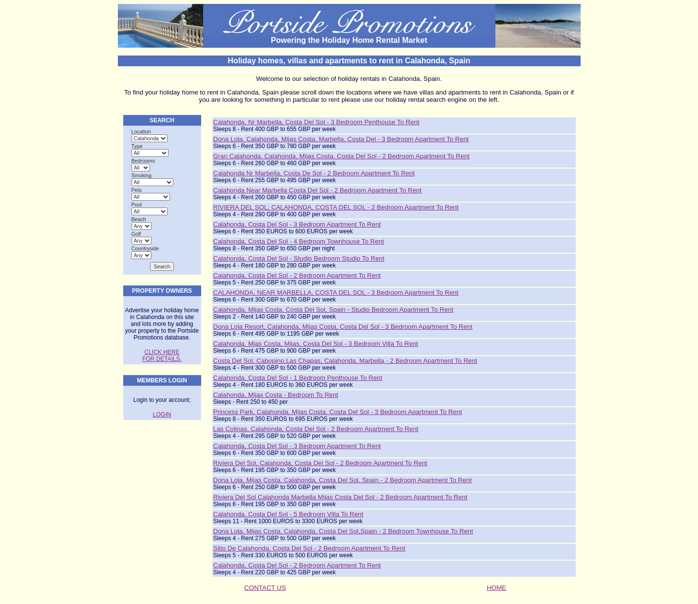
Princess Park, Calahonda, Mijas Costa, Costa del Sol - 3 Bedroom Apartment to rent (337, 411)
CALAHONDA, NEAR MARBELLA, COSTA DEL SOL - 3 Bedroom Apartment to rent (336, 292)
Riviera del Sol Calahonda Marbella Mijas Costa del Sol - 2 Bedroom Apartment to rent (340, 497)
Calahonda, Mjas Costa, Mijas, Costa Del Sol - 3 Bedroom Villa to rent (315, 343)
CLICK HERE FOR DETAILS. (162, 355)
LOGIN (162, 414)
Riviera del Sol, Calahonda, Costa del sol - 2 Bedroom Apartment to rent (320, 463)
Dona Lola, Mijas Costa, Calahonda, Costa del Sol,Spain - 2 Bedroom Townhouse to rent (343, 531)
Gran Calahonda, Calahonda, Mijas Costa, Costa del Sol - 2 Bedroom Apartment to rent (341, 156)
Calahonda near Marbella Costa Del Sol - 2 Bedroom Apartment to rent (317, 190)
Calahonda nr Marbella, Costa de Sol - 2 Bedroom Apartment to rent (314, 173)
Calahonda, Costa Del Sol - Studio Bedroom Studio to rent (299, 258)
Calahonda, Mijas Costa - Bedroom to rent (276, 394)
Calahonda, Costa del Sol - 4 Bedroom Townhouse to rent (298, 241)
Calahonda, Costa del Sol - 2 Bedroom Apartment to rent (297, 275)
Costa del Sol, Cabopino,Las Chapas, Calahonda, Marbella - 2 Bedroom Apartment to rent (345, 360)
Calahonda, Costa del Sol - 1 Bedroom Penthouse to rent (297, 377)
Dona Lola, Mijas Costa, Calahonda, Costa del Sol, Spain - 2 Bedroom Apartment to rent (342, 480)
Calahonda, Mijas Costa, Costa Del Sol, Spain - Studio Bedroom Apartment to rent (333, 309)
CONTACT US (264, 587)
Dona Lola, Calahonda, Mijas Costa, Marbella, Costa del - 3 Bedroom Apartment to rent (341, 139)
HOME (496, 587)
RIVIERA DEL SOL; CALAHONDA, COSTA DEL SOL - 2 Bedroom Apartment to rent (336, 207)
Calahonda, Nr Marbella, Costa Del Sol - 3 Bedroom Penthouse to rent (316, 122)
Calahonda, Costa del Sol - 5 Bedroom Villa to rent (288, 514)
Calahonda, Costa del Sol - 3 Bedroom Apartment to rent (297, 224)
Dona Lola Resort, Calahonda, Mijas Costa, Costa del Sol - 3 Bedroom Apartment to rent (342, 326)
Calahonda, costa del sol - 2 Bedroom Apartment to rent (297, 565)
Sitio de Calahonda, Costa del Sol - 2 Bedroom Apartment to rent (309, 548)
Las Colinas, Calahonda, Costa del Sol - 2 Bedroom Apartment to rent (315, 429)
